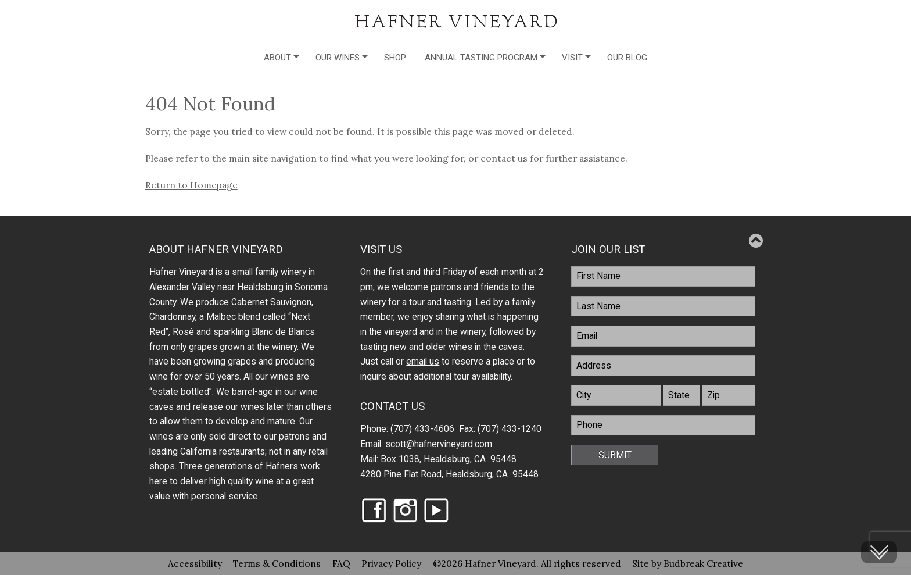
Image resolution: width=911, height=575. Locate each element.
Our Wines (337, 57)
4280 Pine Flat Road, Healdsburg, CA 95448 (449, 474)
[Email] (663, 336)
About (277, 57)
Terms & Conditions (277, 563)
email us (422, 361)
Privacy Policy (391, 563)
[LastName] (663, 306)
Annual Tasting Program (481, 57)
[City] (616, 395)
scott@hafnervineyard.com (438, 444)
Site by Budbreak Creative (687, 563)
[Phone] (663, 425)
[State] (681, 395)
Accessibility (195, 563)
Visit (572, 57)
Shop (395, 57)
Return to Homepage (191, 185)
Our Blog (627, 57)
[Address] (663, 365)
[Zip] (728, 395)
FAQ (341, 563)
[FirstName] (663, 276)
